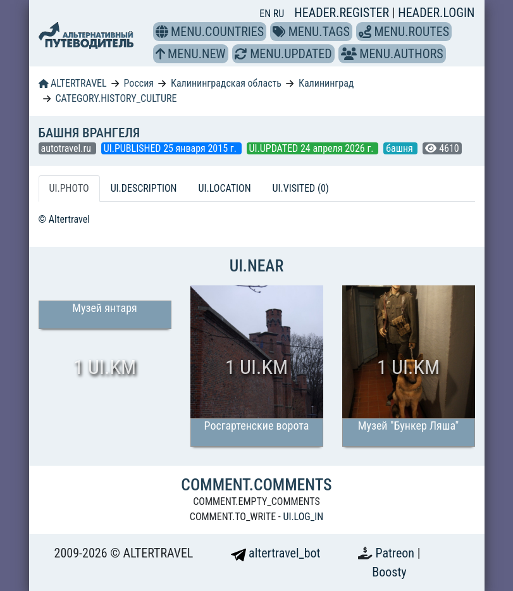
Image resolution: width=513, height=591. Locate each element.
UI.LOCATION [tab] (225, 188)
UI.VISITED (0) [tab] (301, 188)
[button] (162, 31)
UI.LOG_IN (303, 517)
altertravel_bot (276, 553)
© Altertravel (64, 219)
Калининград (326, 83)
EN (266, 14)
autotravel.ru (67, 148)
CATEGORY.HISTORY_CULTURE (115, 98)
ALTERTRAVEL (73, 83)
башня (400, 148)
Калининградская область (226, 83)
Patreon (396, 553)
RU (278, 14)
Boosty (389, 572)
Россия (139, 83)
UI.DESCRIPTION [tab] (144, 188)
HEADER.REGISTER (343, 12)
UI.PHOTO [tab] (69, 188)
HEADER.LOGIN (436, 12)
